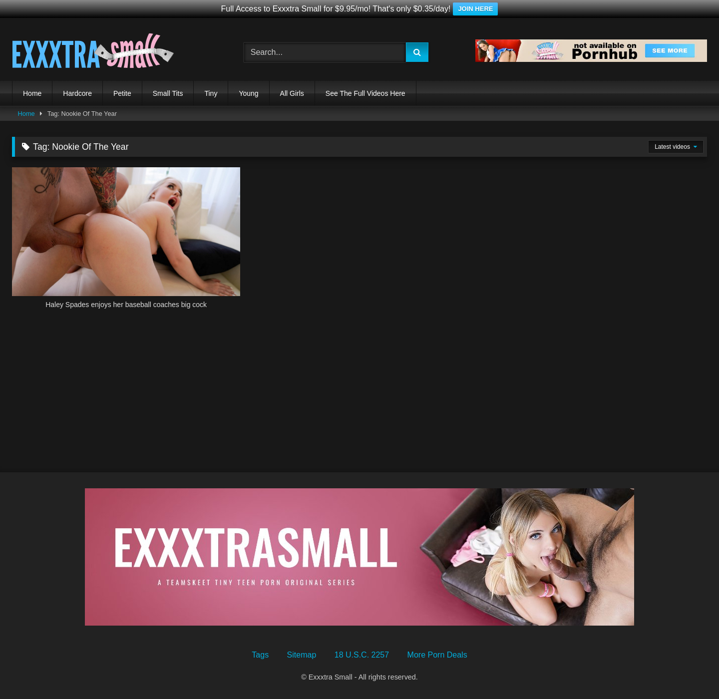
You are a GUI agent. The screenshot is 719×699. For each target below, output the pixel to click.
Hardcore (77, 93)
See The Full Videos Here (365, 93)
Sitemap (302, 655)
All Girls (292, 93)
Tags (260, 655)
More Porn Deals (437, 655)
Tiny (210, 93)
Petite (122, 93)
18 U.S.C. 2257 (362, 655)
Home (32, 93)
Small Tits (168, 93)
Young (248, 93)
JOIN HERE (475, 8)
